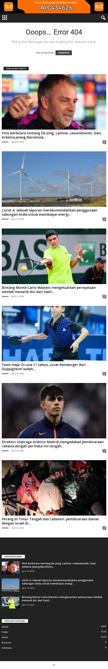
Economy (6, 642)
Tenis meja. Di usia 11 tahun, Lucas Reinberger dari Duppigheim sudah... (44, 366)
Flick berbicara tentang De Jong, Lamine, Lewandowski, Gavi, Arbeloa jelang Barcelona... (52, 135)
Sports (5, 627)
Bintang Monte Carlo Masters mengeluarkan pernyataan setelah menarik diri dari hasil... (49, 289)
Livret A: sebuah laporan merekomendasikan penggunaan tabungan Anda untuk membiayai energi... (49, 212)
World (5, 637)
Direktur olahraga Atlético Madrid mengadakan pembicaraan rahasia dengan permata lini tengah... (53, 444)
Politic (5, 632)
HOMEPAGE (63, 53)
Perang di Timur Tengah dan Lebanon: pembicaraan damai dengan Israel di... (50, 521)
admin (5, 141)
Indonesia (7, 648)
